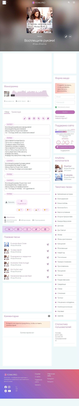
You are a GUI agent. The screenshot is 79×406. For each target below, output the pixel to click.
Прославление (61, 266)
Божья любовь (61, 203)
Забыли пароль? (61, 118)
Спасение (60, 293)
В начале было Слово (19, 243)
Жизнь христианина (63, 239)
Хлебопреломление (63, 307)
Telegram (50, 381)
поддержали (65, 151)
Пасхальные (60, 257)
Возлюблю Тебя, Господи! (20, 263)
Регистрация (59, 116)
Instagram (50, 378)
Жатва (58, 235)
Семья (58, 289)
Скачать (10, 202)
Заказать (38, 385)
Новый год (60, 253)
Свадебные (60, 284)
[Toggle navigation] (74, 2)
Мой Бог (67, 166)
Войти (65, 112)
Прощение (60, 271)
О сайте (37, 376)
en (16, 391)
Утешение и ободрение (65, 302)
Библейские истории (64, 194)
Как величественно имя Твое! (21, 276)
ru (16, 387)
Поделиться (21, 202)
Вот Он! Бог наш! (16, 269)
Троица (59, 298)
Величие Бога (61, 208)
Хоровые (59, 311)
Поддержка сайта (38, 381)
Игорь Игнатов (39, 44)
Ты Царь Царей (16, 250)
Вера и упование (62, 212)
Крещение (60, 244)
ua (16, 389)
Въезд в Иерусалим (63, 221)
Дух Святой (60, 230)
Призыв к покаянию (63, 262)
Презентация (16, 112)
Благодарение (61, 199)
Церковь (59, 316)
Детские (59, 226)
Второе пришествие (64, 217)
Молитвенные (61, 248)
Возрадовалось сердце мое (21, 256)
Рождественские (62, 280)
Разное (59, 275)
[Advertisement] (27, 67)
